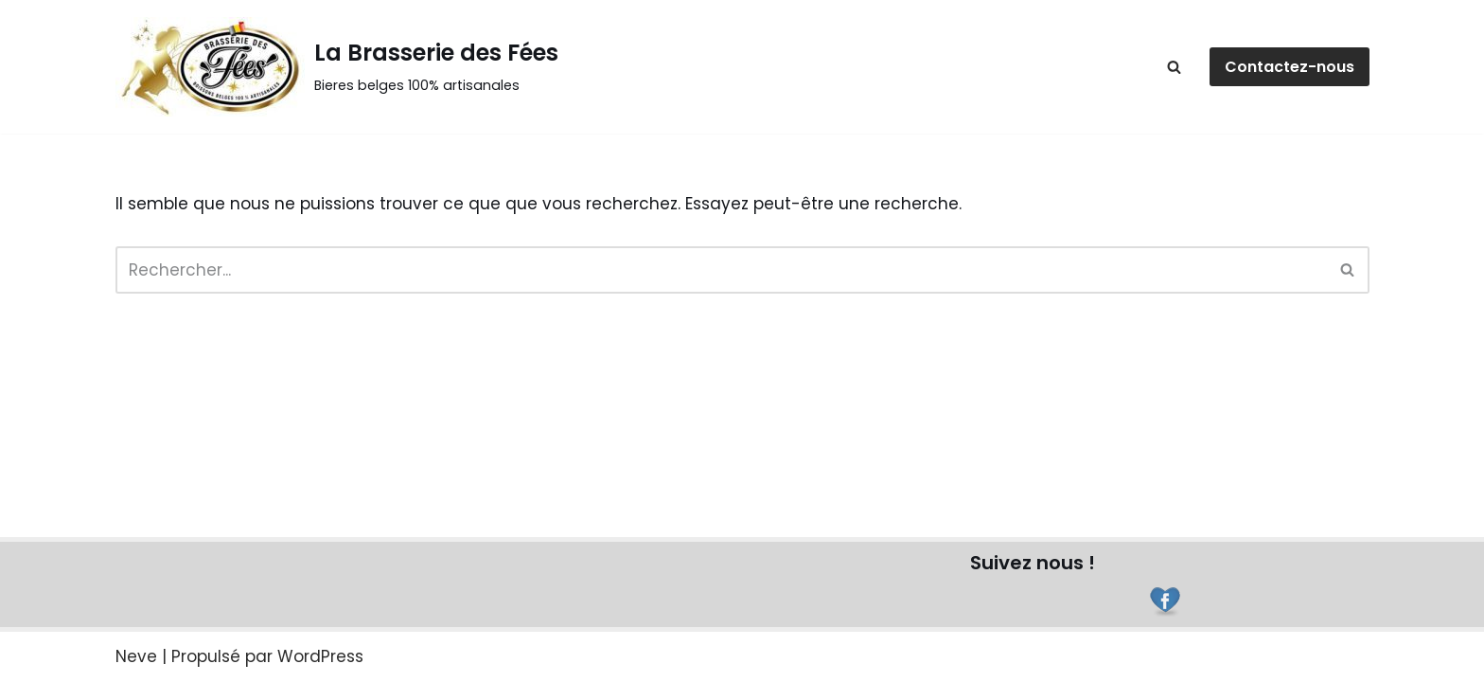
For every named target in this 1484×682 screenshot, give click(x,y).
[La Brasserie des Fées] (336, 67)
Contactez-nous (1289, 67)
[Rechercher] (1174, 67)
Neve (136, 656)
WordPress (320, 656)
